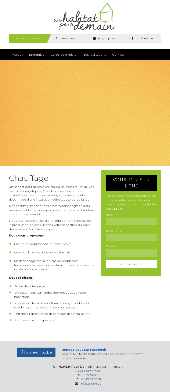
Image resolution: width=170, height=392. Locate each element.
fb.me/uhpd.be (142, 38)
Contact (118, 54)
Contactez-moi (131, 264)
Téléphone (113, 230)
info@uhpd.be (104, 38)
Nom (109, 215)
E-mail (110, 246)
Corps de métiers (63, 54)
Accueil (17, 54)
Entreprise (36, 54)
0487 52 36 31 (66, 38)
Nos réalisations (94, 54)
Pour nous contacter (27, 38)
